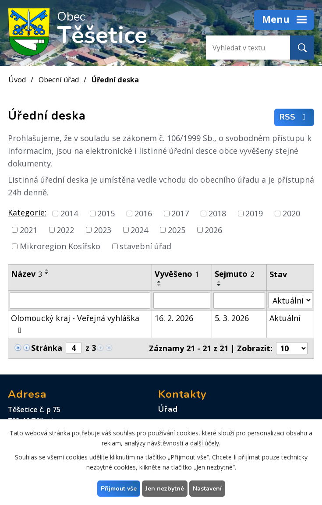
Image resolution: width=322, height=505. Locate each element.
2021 (28, 229)
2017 (180, 213)
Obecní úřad (59, 80)
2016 (143, 213)
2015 (106, 213)
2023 (102, 229)
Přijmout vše (119, 488)
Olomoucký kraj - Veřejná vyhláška (75, 323)
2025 (176, 229)
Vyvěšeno (177, 273)
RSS (294, 117)
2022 (65, 229)
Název (26, 273)
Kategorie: (27, 212)
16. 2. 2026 (174, 318)
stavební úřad (145, 246)
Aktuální (285, 318)
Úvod (17, 80)
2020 (291, 213)
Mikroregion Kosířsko (60, 246)
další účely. (205, 443)
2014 (69, 213)
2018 (217, 213)
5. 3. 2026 (232, 318)
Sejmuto (234, 273)
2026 (213, 229)
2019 (254, 213)
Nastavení (207, 488)
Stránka (46, 348)
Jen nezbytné (164, 488)
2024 (139, 229)
